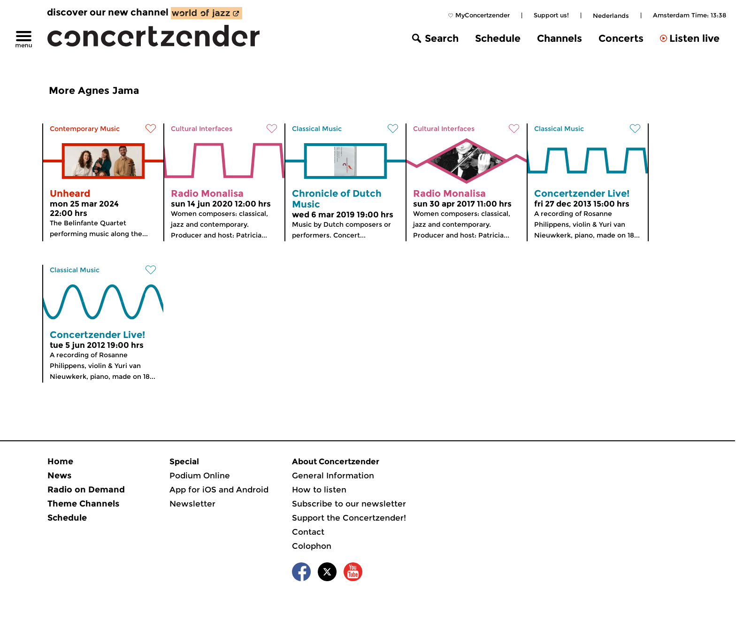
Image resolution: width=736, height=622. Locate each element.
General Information (333, 475)
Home (60, 461)
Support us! (551, 15)
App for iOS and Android (218, 489)
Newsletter (192, 503)
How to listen (319, 489)
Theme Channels (83, 504)
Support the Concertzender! (349, 517)
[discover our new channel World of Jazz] (206, 13)
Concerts (621, 38)
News (59, 475)
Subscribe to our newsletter (349, 503)
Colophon (311, 546)
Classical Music (317, 128)
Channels (559, 38)
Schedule (498, 38)
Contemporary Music (85, 128)
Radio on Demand (86, 489)
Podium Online (199, 475)
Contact (308, 532)
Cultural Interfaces (201, 128)
